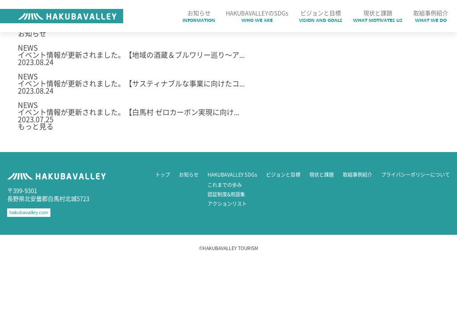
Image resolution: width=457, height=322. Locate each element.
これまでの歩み (225, 185)
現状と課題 (321, 174)
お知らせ (189, 174)
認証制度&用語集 (226, 194)
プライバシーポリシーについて (415, 174)
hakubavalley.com (28, 212)
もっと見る (36, 126)
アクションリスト (227, 204)
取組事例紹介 (357, 174)
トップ (162, 174)
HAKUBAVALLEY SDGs (232, 174)
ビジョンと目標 (283, 174)
